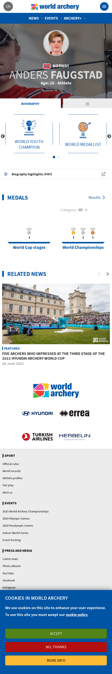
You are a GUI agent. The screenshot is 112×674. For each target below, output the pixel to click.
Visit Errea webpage (74, 413)
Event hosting (12, 540)
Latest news (10, 559)
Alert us (7, 492)
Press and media (18, 551)
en (8, 6)
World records (12, 471)
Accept (56, 633)
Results (95, 197)
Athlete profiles (13, 478)
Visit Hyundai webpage (37, 413)
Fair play (8, 485)
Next (109, 136)
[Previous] (99, 274)
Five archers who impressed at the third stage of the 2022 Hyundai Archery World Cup (53, 356)
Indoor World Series (15, 533)
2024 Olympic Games (16, 518)
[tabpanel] (29, 134)
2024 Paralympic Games (18, 525)
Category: (69, 209)
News (34, 18)
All (80, 209)
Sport (10, 456)
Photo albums (12, 566)
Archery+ (73, 18)
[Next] (108, 274)
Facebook (9, 580)
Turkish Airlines (37, 436)
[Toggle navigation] (104, 6)
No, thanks (56, 646)
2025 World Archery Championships (26, 511)
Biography (30, 103)
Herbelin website (74, 436)
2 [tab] (58, 157)
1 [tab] (54, 157)
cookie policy (77, 614)
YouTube (8, 573)
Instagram (9, 587)
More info (56, 660)
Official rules (11, 464)
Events (51, 18)
